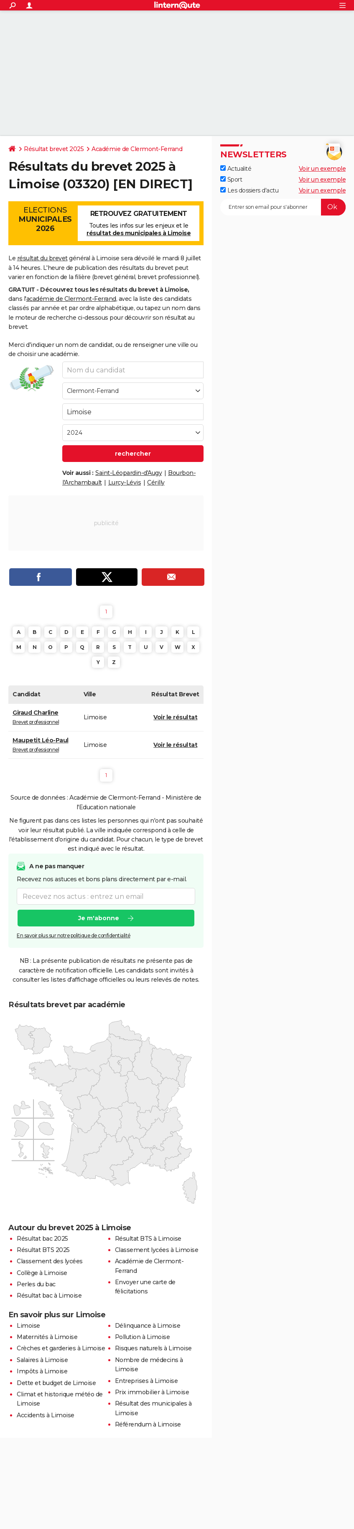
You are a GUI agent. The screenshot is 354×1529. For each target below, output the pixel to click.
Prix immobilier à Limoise (152, 1392)
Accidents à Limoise (45, 1415)
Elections (45, 219)
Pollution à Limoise (142, 1337)
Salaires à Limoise (42, 1360)
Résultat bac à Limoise (49, 1295)
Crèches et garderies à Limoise (61, 1348)
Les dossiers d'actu (249, 190)
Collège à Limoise (42, 1273)
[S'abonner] (283, 207)
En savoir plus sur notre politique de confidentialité (73, 935)
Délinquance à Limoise (148, 1325)
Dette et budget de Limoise (56, 1383)
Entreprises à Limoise (146, 1381)
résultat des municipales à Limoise (139, 233)
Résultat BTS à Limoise (148, 1238)
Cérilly (156, 482)
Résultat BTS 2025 (43, 1250)
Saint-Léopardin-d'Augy (128, 473)
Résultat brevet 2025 (54, 149)
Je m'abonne (98, 918)
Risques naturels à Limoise (153, 1348)
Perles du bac (36, 1284)
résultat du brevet (42, 258)
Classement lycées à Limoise (157, 1250)
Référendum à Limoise (148, 1424)
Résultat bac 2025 (42, 1238)
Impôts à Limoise (42, 1371)
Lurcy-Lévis (124, 482)
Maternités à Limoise (47, 1337)
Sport (231, 179)
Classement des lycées (50, 1261)
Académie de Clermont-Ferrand (137, 149)
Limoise (28, 1325)
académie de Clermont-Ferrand (71, 299)
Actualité (235, 168)
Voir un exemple (322, 168)
